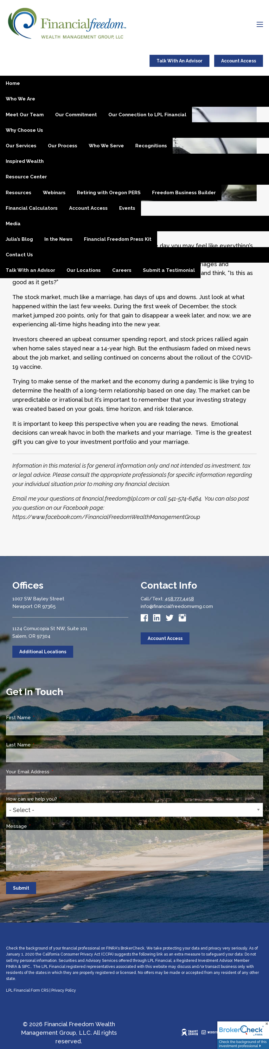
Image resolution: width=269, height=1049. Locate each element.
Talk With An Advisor (179, 60)
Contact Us (19, 255)
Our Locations (84, 270)
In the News (58, 239)
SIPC (26, 966)
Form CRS (39, 990)
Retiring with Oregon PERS (109, 192)
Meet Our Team (25, 115)
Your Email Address (51, 772)
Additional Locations (42, 651)
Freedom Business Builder (184, 192)
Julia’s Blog (19, 239)
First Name (42, 717)
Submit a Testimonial (169, 270)
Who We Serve (106, 146)
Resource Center (26, 177)
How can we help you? (55, 799)
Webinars (54, 192)
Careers (121, 270)
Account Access (238, 60)
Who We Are (20, 99)
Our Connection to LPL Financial (147, 115)
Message (40, 826)
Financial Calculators (32, 208)
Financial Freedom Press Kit (117, 239)
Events (127, 208)
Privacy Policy (63, 990)
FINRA (11, 966)
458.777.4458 (179, 599)
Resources (18, 192)
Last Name (42, 745)
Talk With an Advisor (30, 270)
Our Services (21, 146)
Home (13, 83)
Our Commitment (76, 115)
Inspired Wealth (25, 161)
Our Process (62, 146)
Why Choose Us (24, 130)
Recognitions (151, 146)
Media (13, 224)
